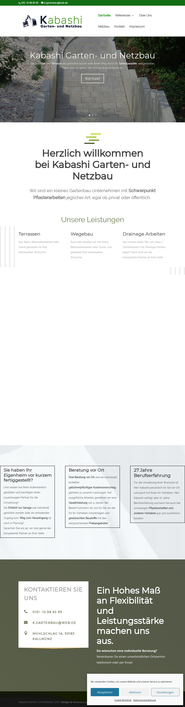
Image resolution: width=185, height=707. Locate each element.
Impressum (137, 26)
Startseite (104, 15)
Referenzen (123, 15)
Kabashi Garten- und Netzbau (92, 59)
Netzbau (104, 26)
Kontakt (119, 26)
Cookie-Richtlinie (122, 700)
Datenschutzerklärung (144, 700)
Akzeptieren (104, 692)
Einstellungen (165, 692)
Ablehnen (135, 692)
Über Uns (145, 15)
